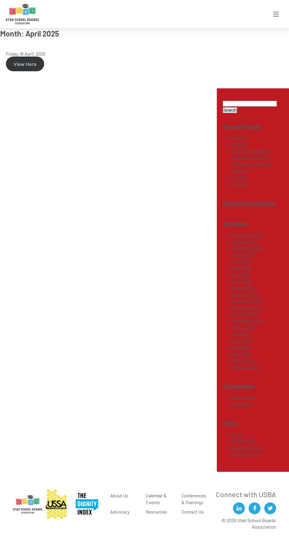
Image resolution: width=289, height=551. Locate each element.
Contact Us (192, 511)
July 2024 (241, 333)
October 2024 (245, 314)
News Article (244, 397)
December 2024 (247, 300)
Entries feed (243, 440)
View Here (25, 64)
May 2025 (241, 274)
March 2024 (243, 360)
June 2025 (242, 267)
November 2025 (247, 234)
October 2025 (245, 241)
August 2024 (244, 327)
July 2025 (241, 261)
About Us (119, 495)
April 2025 (241, 281)
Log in (238, 434)
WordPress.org (246, 453)
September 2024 (248, 320)
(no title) (240, 137)
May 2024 (241, 347)
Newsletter (243, 403)
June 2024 (242, 340)
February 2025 (245, 294)
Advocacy (120, 511)
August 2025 (244, 254)
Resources (156, 511)
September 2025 (248, 248)
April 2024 (242, 353)
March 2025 (243, 287)
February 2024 (245, 366)
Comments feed (247, 447)
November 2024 (247, 307)
